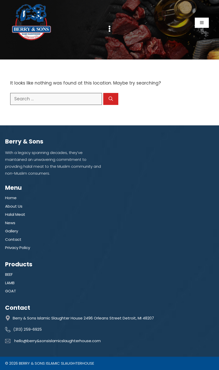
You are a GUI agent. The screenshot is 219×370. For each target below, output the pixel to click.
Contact (13, 239)
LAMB (10, 282)
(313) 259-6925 (27, 329)
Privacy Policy (17, 247)
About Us (13, 206)
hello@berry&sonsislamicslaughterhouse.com (57, 340)
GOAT (10, 291)
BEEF (9, 274)
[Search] (110, 99)
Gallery (11, 231)
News (10, 222)
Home (11, 197)
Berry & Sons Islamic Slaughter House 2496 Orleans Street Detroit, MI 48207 (83, 318)
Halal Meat (15, 214)
